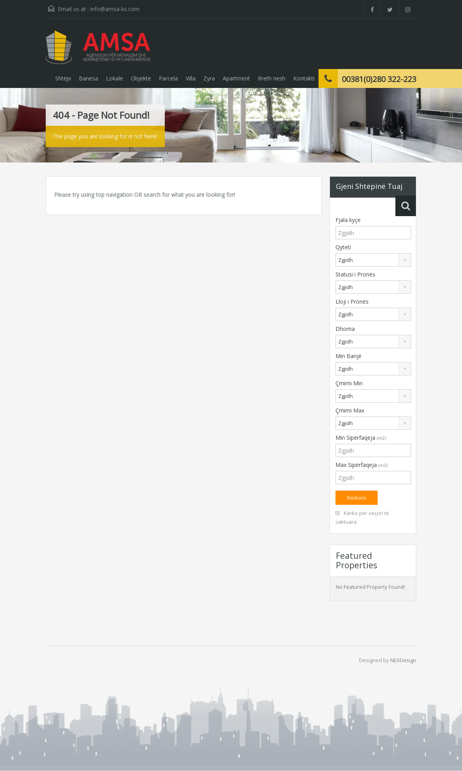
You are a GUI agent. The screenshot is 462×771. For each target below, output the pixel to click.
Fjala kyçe (348, 220)
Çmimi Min (349, 383)
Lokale (114, 78)
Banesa (88, 78)
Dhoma (345, 328)
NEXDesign (403, 660)
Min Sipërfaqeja (360, 437)
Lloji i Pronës (352, 301)
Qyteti (343, 247)
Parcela (168, 78)
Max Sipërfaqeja (361, 465)
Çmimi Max (349, 410)
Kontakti (304, 78)
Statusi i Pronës (355, 274)
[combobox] (373, 260)
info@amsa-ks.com (115, 9)
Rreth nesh (271, 78)
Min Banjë (348, 356)
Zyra (209, 78)
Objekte (141, 78)
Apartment (236, 78)
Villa (191, 78)
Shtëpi (63, 78)
